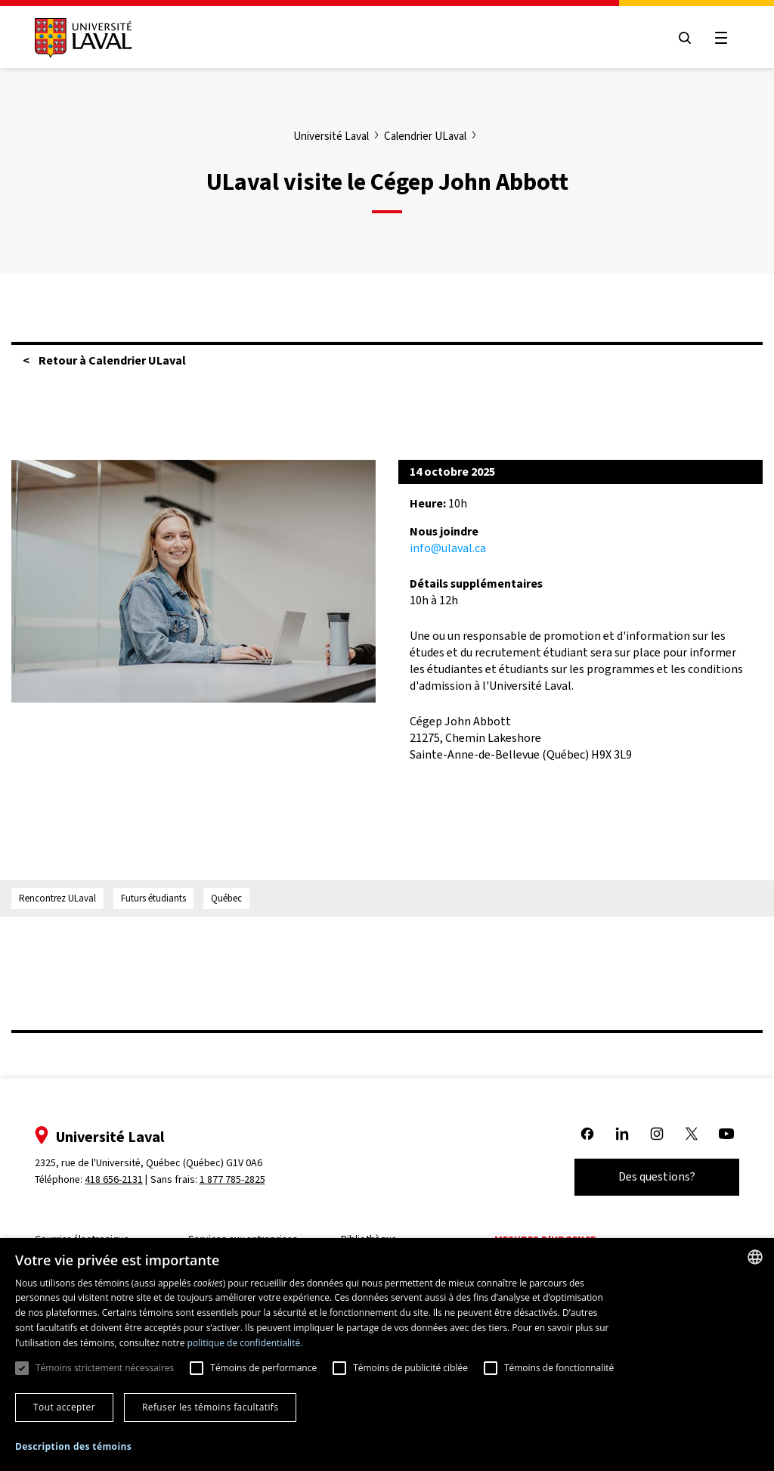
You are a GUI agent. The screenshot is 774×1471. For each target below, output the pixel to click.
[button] (73, 1447)
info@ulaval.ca (448, 548)
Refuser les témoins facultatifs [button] (210, 1407)
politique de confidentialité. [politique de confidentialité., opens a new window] (245, 1342)
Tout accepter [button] (64, 1407)
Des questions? (656, 1176)
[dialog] (387, 1354)
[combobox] (755, 1257)
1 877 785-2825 (232, 1179)
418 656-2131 (114, 1179)
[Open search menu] (685, 38)
